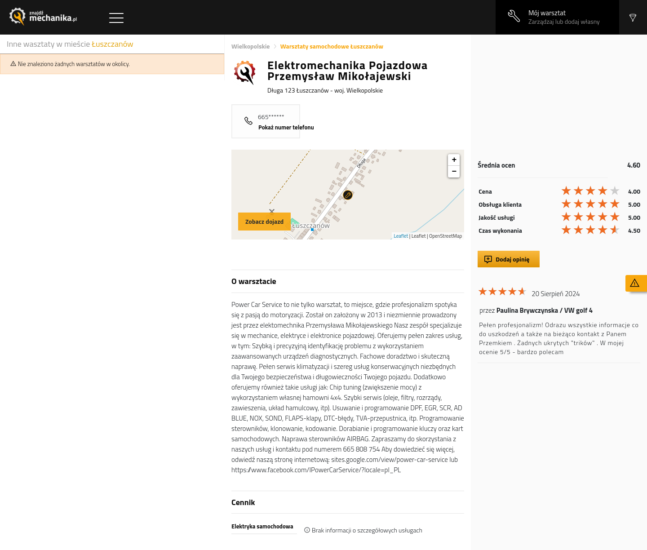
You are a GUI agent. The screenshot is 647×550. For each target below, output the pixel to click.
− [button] (454, 171)
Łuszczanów (112, 44)
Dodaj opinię (512, 259)
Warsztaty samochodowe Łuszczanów (331, 46)
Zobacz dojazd (264, 221)
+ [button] (454, 160)
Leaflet (401, 236)
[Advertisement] (559, 97)
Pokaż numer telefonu (286, 127)
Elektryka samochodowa (262, 526)
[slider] (591, 190)
